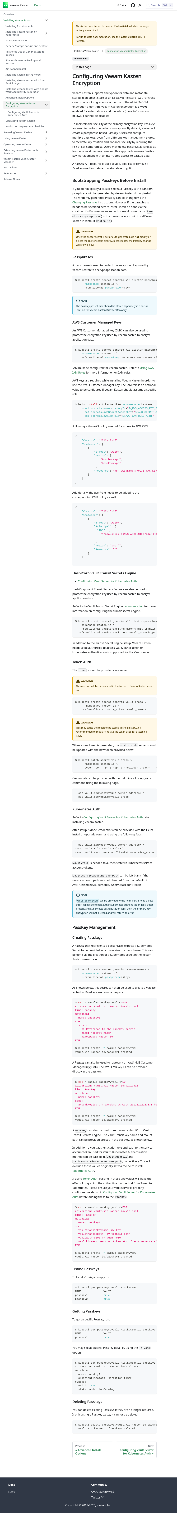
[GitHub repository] (133, 5)
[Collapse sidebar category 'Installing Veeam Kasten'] (46, 20)
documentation (133, 606)
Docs (37, 5)
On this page (82, 67)
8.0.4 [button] (121, 5)
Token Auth (90, 1179)
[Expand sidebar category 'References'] (46, 173)
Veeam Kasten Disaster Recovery (108, 310)
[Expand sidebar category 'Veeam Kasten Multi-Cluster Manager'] (46, 160)
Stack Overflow (102, 1492)
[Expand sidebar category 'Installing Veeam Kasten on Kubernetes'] (46, 33)
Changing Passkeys (84, 202)
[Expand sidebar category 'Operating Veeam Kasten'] (46, 144)
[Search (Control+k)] (159, 5)
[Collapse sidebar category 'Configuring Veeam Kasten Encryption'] (46, 105)
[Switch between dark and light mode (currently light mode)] (140, 5)
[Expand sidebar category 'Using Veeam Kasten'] (46, 138)
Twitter (97, 1497)
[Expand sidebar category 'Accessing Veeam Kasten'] (46, 132)
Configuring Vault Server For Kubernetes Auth (113, 817)
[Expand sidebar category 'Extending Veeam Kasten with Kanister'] (46, 152)
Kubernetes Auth (83, 1171)
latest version (128, 36)
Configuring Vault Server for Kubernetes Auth (107, 581)
